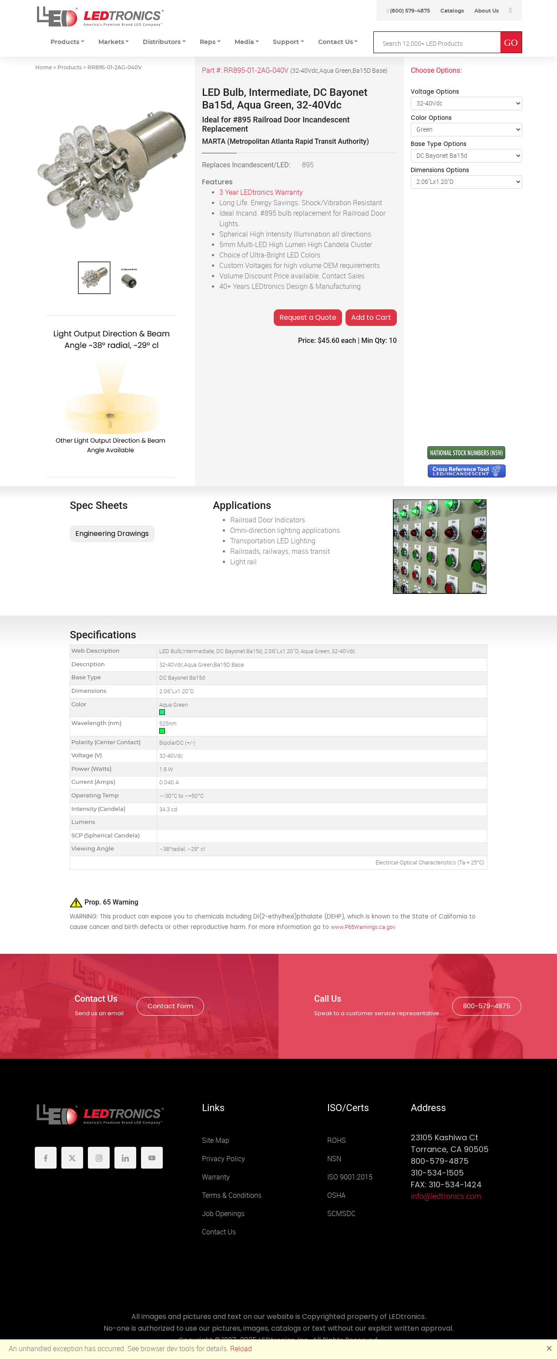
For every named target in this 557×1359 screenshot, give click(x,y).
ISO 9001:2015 (349, 1177)
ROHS (336, 1140)
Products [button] (64, 42)
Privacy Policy (223, 1159)
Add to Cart (371, 317)
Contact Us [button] (335, 42)
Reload (241, 1349)
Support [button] (286, 42)
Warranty (216, 1177)
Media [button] (244, 42)
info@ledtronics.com (446, 1196)
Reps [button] (207, 42)
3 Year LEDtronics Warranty (261, 192)
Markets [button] (111, 42)
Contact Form (170, 1005)
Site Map (215, 1140)
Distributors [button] (162, 42)
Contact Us (219, 1232)
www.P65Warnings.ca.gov (363, 927)
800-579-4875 (486, 1005)
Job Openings (223, 1214)
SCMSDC (341, 1214)
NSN (334, 1159)
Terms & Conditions (232, 1195)
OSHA (336, 1195)
